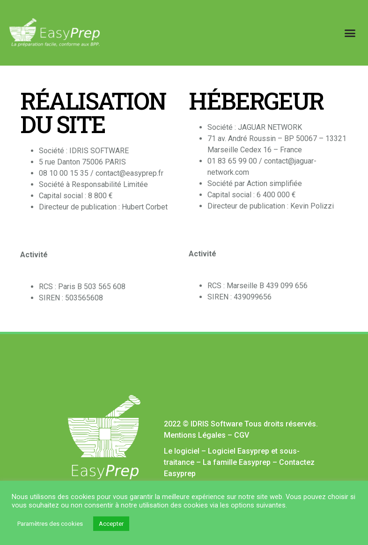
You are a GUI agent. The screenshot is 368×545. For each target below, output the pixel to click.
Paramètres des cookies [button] (50, 523)
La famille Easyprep (237, 462)
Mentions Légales (195, 435)
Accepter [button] (111, 523)
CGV (241, 435)
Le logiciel (181, 451)
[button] (350, 33)
